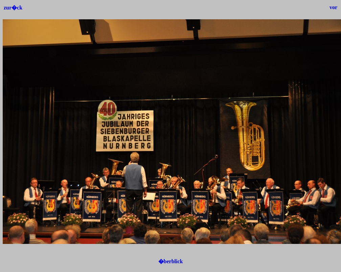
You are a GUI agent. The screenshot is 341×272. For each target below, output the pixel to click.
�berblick (170, 261)
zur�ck (13, 7)
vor (333, 7)
